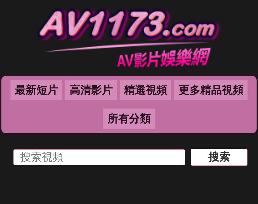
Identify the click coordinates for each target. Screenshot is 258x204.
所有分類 (129, 119)
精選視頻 (145, 90)
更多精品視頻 (211, 90)
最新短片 (36, 90)
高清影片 (91, 90)
